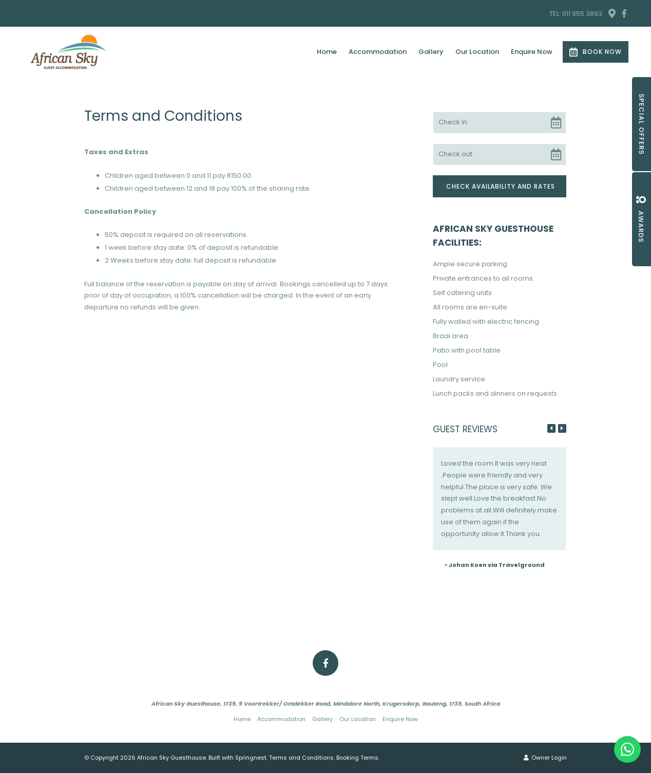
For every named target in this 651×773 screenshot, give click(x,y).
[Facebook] (624, 13)
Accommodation (378, 52)
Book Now (595, 52)
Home (327, 52)
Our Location (477, 52)
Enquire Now (531, 52)
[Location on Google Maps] (611, 13)
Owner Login (545, 757)
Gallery (431, 52)
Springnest (250, 757)
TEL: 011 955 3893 (575, 13)
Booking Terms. (357, 757)
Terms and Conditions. (302, 757)
